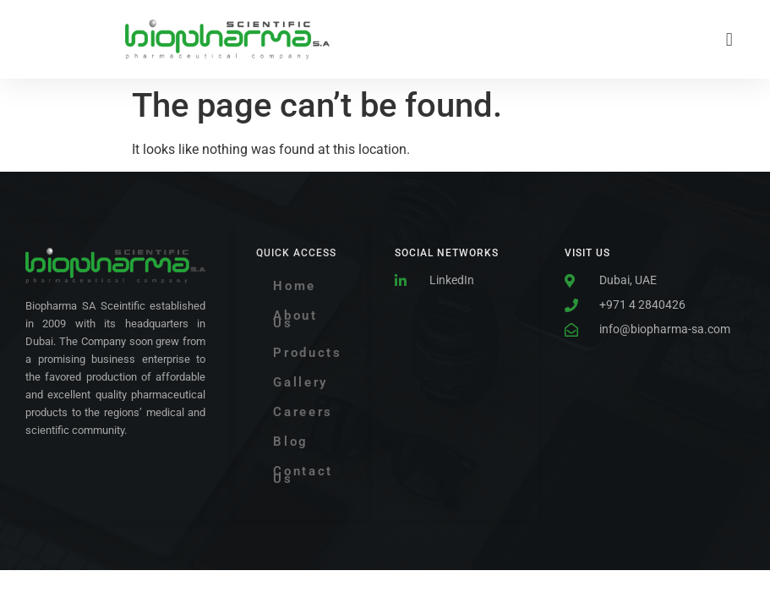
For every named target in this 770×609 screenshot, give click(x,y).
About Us (295, 319)
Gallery (300, 382)
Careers (303, 412)
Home (294, 286)
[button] (729, 39)
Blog (291, 441)
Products (307, 352)
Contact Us (303, 475)
